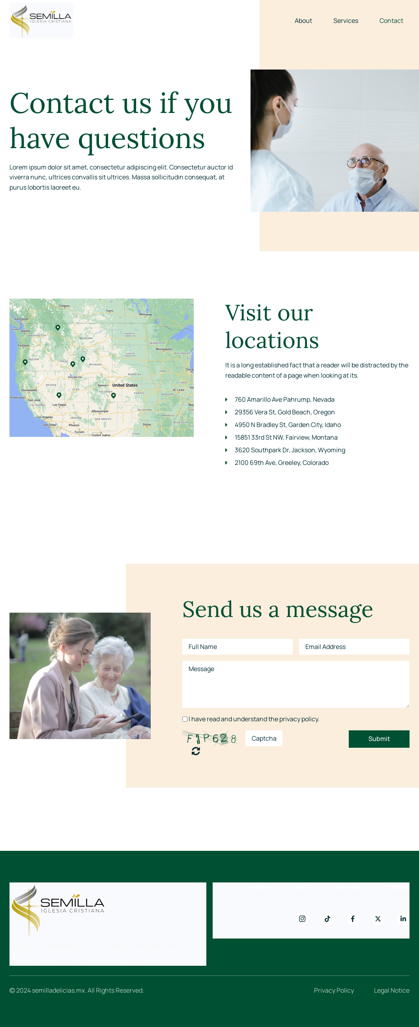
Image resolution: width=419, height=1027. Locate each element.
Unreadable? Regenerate (196, 751)
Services (345, 20)
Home (259, 887)
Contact (391, 20)
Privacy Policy (334, 990)
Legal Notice (392, 990)
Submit (379, 738)
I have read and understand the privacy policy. (254, 719)
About (303, 20)
